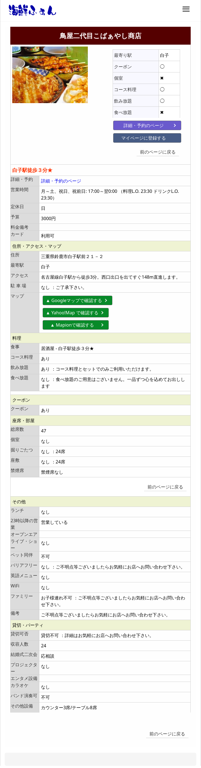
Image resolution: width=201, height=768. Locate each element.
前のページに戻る (160, 150)
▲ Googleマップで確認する (74, 297)
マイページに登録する (133, 136)
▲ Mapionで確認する (76, 322)
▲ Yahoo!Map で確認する (72, 309)
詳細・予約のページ (133, 124)
